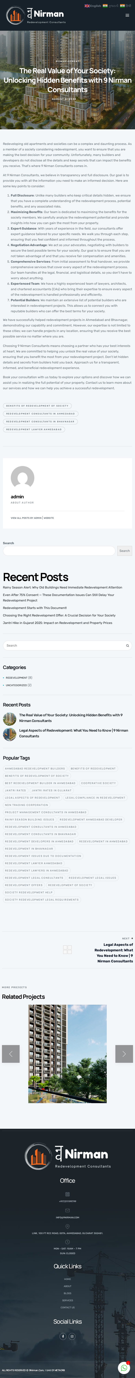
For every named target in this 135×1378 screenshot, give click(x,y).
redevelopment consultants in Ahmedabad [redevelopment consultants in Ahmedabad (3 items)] (41, 826)
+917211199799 (67, 1201)
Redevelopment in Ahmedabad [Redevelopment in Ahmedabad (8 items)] (103, 841)
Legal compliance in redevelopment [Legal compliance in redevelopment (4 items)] (95, 797)
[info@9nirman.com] (67, 1210)
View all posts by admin (26, 518)
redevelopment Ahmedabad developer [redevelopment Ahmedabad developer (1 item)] (91, 819)
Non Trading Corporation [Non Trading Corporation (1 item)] (26, 805)
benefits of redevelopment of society (37, 406)
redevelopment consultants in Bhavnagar (40, 421)
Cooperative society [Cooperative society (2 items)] (98, 783)
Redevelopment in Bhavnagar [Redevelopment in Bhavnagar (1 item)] (29, 848)
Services (67, 1300)
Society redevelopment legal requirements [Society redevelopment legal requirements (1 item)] (42, 899)
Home (67, 1279)
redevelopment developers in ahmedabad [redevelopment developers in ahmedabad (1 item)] (39, 841)
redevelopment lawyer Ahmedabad (34, 429)
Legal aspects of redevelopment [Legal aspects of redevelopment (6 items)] (32, 797)
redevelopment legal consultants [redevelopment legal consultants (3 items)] (34, 877)
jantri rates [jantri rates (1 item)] (15, 790)
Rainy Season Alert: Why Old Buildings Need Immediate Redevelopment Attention (62, 587)
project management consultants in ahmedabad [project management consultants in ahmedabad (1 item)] (46, 812)
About (67, 1286)
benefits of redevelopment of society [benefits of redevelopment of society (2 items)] (37, 775)
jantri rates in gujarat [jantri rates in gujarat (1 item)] (52, 790)
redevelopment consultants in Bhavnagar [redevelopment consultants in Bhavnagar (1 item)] (40, 834)
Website (49, 518)
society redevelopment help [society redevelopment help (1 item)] (29, 892)
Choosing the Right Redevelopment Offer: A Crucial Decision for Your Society (59, 615)
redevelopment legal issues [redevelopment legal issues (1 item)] (92, 877)
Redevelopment (67, 61)
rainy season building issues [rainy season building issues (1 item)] (29, 819)
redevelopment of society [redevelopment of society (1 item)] (70, 885)
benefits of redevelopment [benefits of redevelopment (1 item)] (93, 768)
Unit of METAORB (55, 1370)
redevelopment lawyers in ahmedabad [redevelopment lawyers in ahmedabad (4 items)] (36, 870)
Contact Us (68, 1307)
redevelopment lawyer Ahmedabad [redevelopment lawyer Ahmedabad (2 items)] (33, 863)
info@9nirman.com (67, 1217)
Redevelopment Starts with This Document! (35, 608)
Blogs (67, 1293)
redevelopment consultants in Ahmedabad (40, 413)
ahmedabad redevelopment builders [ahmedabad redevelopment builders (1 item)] (35, 768)
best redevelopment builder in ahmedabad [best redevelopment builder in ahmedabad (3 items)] (40, 783)
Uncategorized (16, 685)
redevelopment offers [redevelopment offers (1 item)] (24, 885)
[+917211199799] (67, 1194)
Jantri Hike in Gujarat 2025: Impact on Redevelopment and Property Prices (57, 623)
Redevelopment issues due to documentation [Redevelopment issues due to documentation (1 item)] (43, 856)
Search (8, 543)
